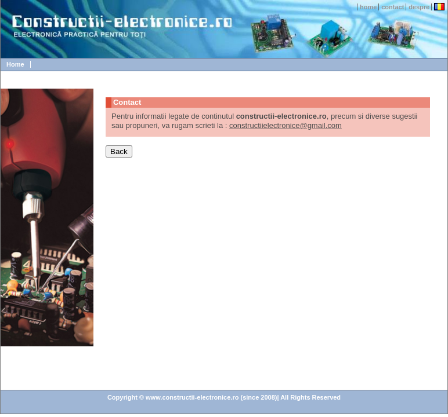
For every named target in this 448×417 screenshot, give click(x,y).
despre (419, 6)
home (368, 6)
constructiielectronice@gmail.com (285, 125)
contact (392, 6)
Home (15, 64)
